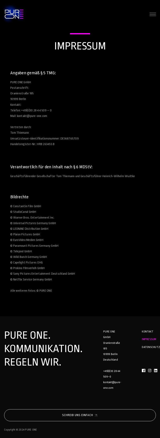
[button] (153, 14)
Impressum (149, 339)
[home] (13, 14)
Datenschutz (151, 347)
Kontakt (147, 331)
